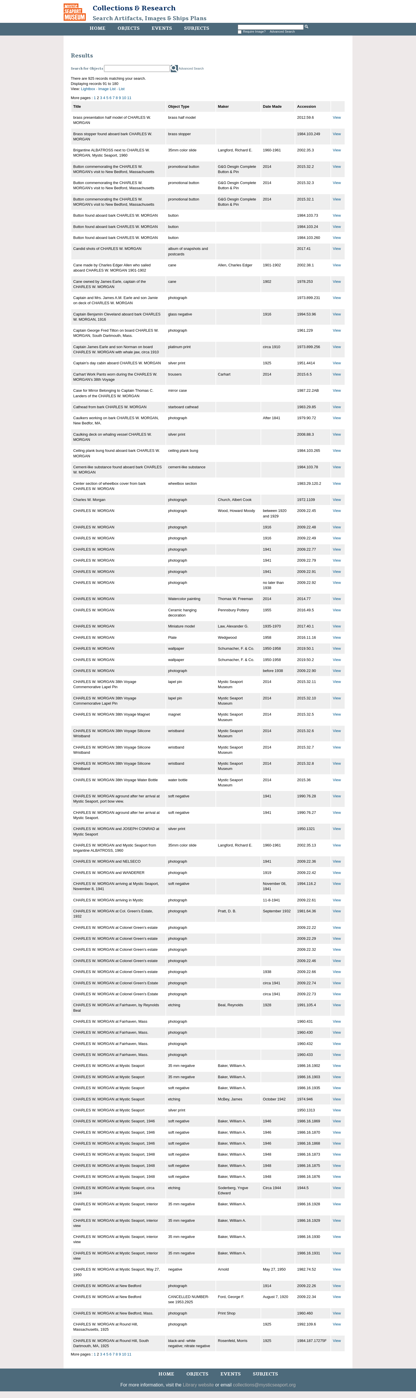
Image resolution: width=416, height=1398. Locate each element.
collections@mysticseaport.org (264, 1384)
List (122, 89)
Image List (107, 89)
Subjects (196, 28)
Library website (198, 1384)
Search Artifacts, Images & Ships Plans (150, 18)
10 (124, 98)
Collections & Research (134, 8)
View (337, 117)
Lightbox (88, 89)
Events (162, 28)
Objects (129, 28)
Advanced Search (282, 31)
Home (97, 28)
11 (129, 98)
